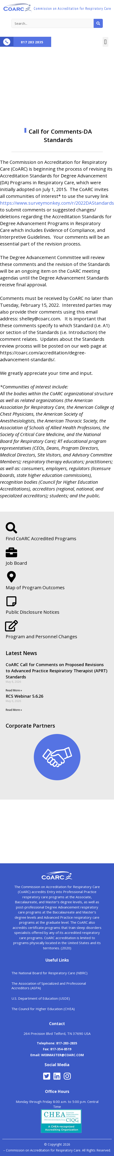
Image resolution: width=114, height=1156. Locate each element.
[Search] (98, 23)
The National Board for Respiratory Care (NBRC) (49, 973)
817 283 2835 (32, 42)
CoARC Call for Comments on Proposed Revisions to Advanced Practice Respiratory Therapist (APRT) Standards (56, 671)
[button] (105, 42)
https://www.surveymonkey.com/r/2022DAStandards (57, 203)
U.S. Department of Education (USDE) (40, 998)
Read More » (14, 690)
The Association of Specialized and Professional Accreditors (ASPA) (48, 985)
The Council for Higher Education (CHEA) (43, 1008)
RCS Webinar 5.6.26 (24, 696)
